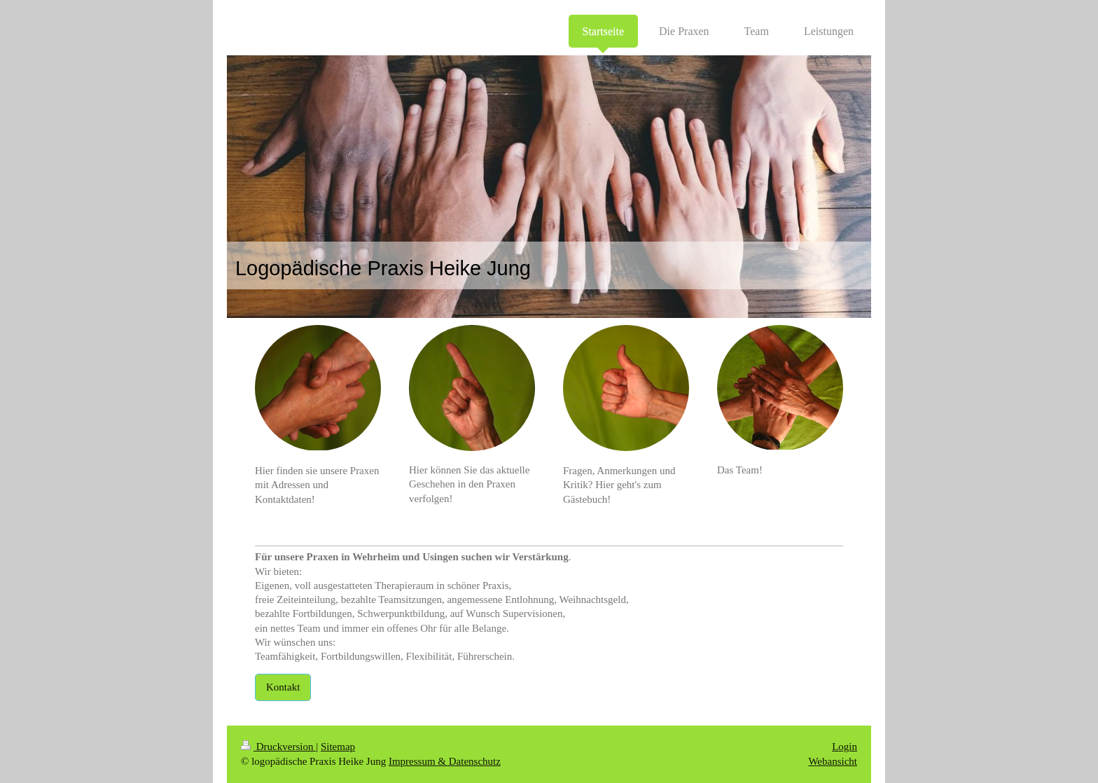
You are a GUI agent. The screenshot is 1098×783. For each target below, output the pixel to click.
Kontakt (283, 687)
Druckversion (278, 746)
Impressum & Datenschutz (445, 761)
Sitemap (338, 746)
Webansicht (832, 761)
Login (844, 746)
